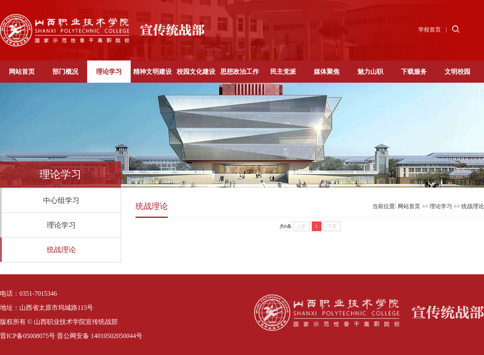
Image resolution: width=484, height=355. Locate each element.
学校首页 (429, 30)
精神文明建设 (152, 71)
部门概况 (65, 71)
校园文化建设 (196, 71)
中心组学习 (61, 200)
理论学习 (109, 71)
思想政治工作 (239, 71)
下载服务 (414, 71)
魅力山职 (370, 71)
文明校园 (457, 71)
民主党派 (283, 71)
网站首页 (22, 71)
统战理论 (61, 250)
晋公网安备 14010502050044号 (99, 335)
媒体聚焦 (327, 71)
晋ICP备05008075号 (27, 335)
